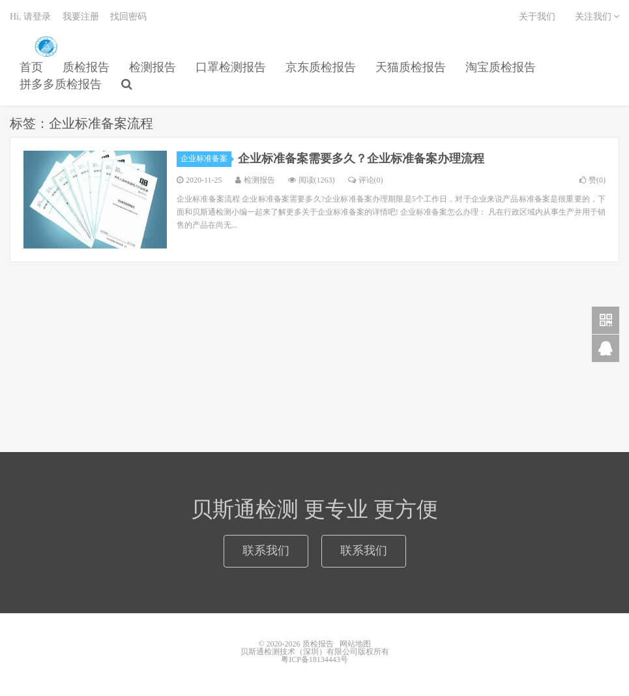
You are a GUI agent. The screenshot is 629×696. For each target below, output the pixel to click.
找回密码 (128, 17)
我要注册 (81, 17)
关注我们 (597, 17)
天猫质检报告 (410, 67)
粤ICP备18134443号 (314, 659)
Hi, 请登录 (30, 17)
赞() (592, 180)
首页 (31, 67)
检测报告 (152, 67)
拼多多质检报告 (61, 84)
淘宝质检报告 (500, 67)
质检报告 (45, 46)
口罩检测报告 (231, 67)
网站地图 (355, 643)
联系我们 (265, 550)
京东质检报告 (320, 67)
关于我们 (537, 17)
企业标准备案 (206, 158)
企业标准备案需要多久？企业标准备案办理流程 (361, 158)
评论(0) (365, 180)
